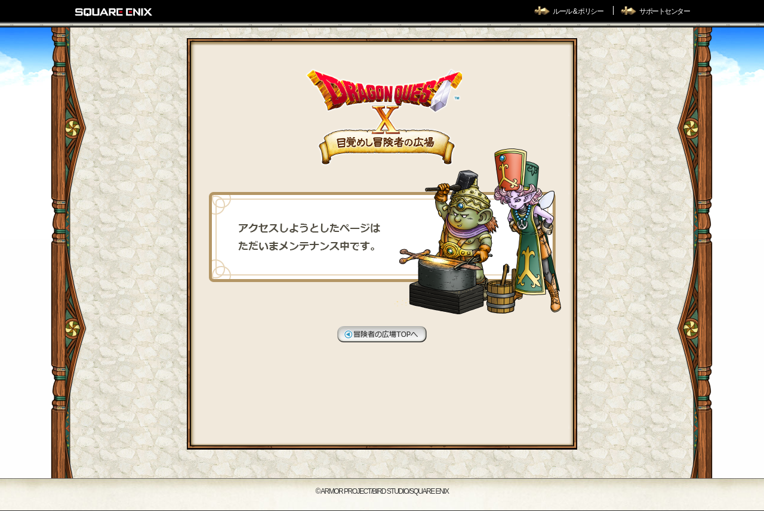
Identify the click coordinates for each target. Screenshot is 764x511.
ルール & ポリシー (578, 11)
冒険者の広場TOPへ (382, 334)
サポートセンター (664, 11)
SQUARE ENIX (114, 12)
